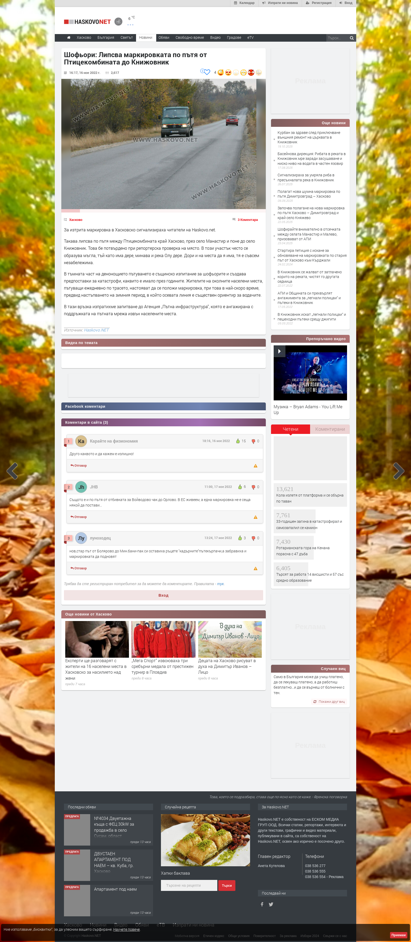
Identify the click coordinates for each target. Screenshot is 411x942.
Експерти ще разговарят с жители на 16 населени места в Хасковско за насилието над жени (96, 668)
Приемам (399, 935)
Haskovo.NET (96, 329)
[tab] (290, 430)
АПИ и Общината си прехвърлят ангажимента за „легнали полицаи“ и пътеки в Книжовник (309, 297)
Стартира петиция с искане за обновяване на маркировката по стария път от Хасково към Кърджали (312, 255)
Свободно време (190, 36)
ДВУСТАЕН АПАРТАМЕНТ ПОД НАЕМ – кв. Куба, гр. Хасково (114, 861)
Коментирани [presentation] (330, 428)
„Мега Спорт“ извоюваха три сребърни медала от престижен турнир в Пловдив (162, 665)
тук (220, 583)
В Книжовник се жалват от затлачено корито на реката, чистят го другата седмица (310, 276)
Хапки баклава (175, 872)
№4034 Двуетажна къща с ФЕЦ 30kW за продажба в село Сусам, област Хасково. (114, 829)
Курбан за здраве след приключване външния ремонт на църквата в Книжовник (309, 136)
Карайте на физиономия (114, 440)
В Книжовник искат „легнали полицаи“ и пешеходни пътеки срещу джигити (312, 316)
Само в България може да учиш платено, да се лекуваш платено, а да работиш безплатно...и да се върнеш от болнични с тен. (309, 684)
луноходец (100, 537)
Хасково (75, 219)
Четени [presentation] (290, 428)
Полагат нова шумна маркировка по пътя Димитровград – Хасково (309, 193)
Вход (164, 595)
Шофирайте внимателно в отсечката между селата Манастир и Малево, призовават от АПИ (309, 233)
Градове (234, 36)
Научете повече (126, 929)
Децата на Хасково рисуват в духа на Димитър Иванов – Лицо (227, 665)
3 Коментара (248, 219)
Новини (145, 36)
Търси (227, 885)
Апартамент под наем (115, 888)
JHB (94, 486)
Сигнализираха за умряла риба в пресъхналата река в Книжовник (306, 177)
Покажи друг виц (329, 701)
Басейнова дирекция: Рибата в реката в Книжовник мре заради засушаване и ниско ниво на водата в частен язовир (312, 158)
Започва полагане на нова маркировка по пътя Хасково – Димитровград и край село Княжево (311, 212)
